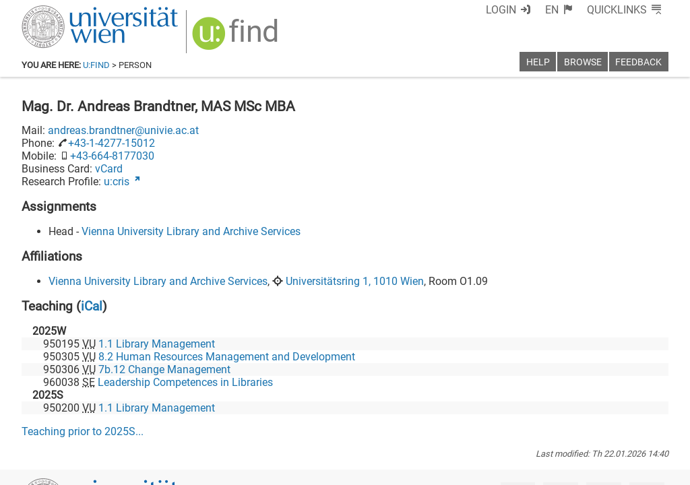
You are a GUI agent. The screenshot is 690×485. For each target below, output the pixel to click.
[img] (236, 38)
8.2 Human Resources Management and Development (226, 356)
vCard (109, 168)
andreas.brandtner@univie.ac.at (123, 130)
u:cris (116, 181)
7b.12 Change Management (164, 369)
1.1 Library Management (156, 343)
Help (538, 62)
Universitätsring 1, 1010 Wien (355, 281)
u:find (96, 65)
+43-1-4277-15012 (111, 143)
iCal (91, 306)
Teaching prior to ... (83, 431)
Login (501, 9)
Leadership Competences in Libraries (185, 382)
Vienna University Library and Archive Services (191, 231)
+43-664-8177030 (112, 156)
